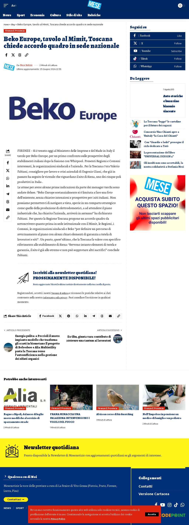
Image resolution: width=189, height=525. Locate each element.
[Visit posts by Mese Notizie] (9, 67)
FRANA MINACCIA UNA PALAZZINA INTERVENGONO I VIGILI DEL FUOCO (71, 419)
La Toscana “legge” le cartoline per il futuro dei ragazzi (162, 128)
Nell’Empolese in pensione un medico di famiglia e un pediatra (164, 417)
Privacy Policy (59, 519)
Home (7, 24)
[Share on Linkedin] (8, 189)
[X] (157, 43)
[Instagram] (169, 504)
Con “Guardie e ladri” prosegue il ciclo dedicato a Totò (164, 149)
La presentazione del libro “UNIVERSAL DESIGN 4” (159, 159)
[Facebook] (157, 36)
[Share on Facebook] (6, 55)
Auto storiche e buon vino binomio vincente (172, 105)
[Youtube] (157, 51)
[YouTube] (162, 504)
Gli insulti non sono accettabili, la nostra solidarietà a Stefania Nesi (164, 170)
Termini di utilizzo (62, 293)
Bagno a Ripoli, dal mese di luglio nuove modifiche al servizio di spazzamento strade (24, 419)
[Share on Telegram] (8, 198)
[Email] (8, 216)
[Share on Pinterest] (66, 316)
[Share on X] (13, 55)
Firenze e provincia (15, 30)
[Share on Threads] (19, 55)
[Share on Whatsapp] (8, 180)
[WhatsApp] (157, 66)
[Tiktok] (157, 59)
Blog (15, 24)
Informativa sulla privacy (58, 297)
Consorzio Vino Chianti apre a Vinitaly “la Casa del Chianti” (161, 139)
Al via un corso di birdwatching (116, 415)
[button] (151, 514)
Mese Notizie (27, 65)
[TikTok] (176, 504)
